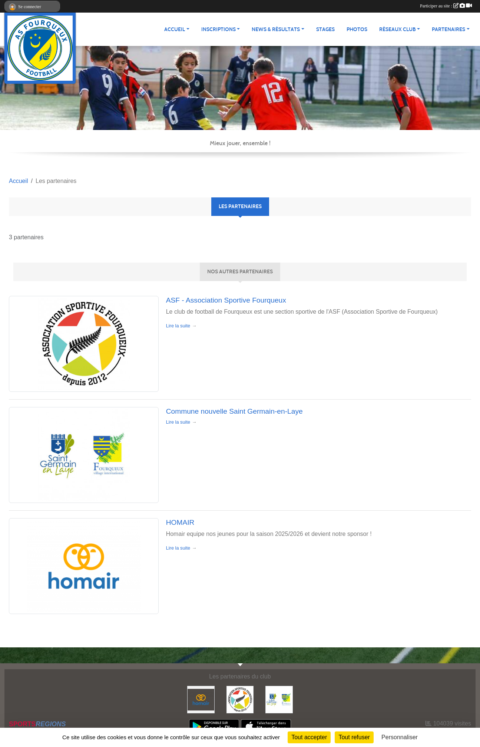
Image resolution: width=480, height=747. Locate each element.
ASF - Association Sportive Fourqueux (226, 300)
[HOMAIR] (201, 699)
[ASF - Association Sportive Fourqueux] (240, 699)
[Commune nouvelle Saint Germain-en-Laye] (279, 699)
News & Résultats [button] (276, 29)
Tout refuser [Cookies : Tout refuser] (354, 737)
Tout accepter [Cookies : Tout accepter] (309, 737)
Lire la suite (178, 326)
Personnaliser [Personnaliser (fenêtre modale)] (399, 737)
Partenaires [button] (448, 29)
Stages (325, 29)
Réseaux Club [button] (397, 29)
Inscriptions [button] (218, 29)
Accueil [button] (174, 29)
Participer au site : (446, 6)
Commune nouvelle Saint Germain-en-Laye (234, 411)
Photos (357, 29)
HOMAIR (180, 522)
